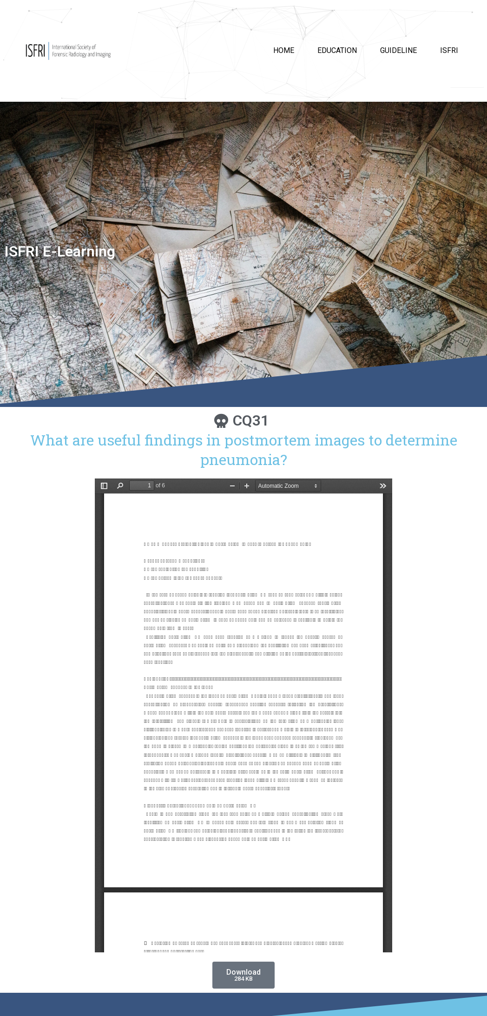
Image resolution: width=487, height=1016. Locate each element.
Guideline (398, 50)
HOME (283, 50)
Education (337, 50)
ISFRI (449, 50)
